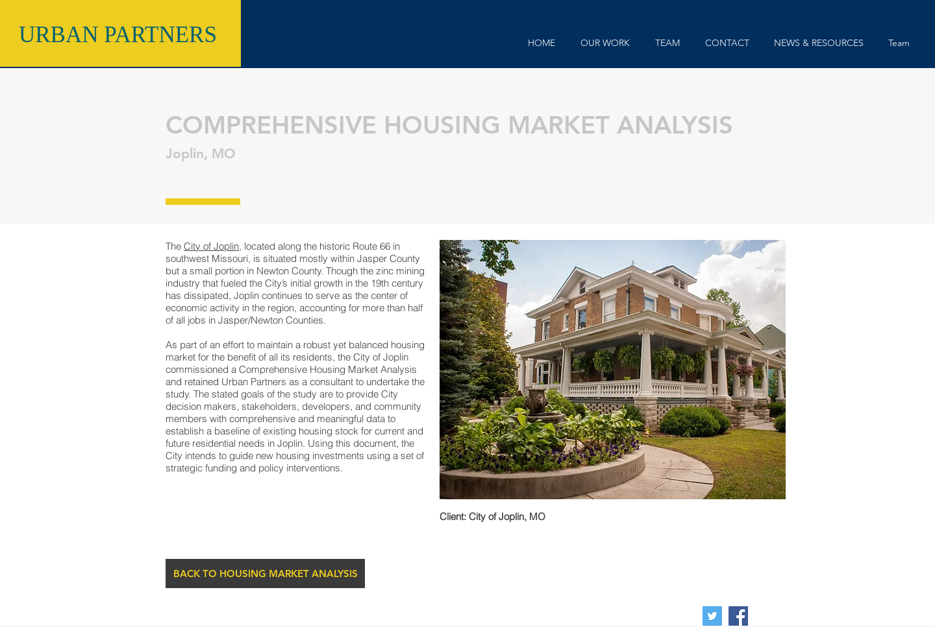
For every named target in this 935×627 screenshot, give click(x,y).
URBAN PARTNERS (118, 34)
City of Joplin (211, 246)
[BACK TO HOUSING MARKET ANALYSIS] (265, 573)
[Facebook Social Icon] (738, 616)
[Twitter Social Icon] (712, 616)
